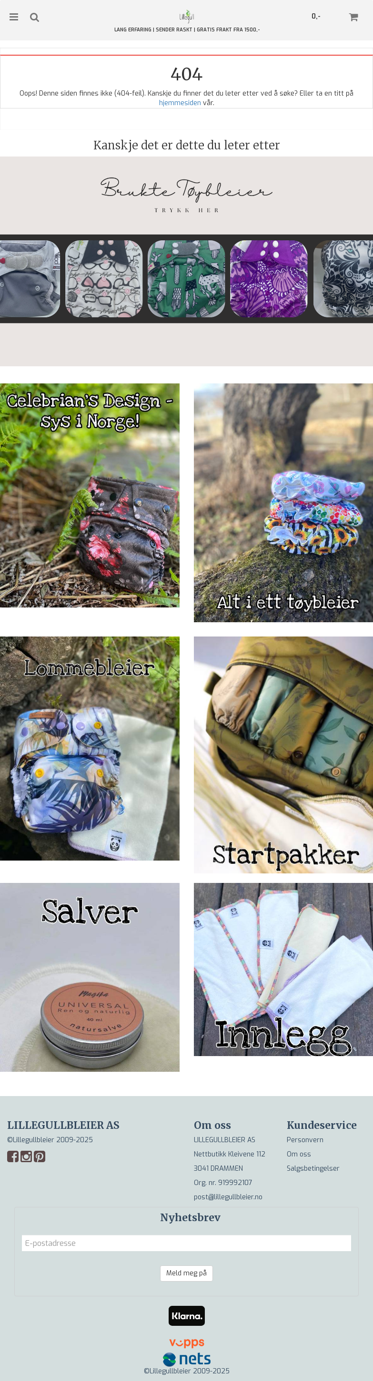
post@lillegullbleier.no (228, 1197)
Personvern (305, 1140)
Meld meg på (186, 1273)
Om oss (299, 1154)
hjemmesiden (180, 103)
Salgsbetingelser (313, 1168)
